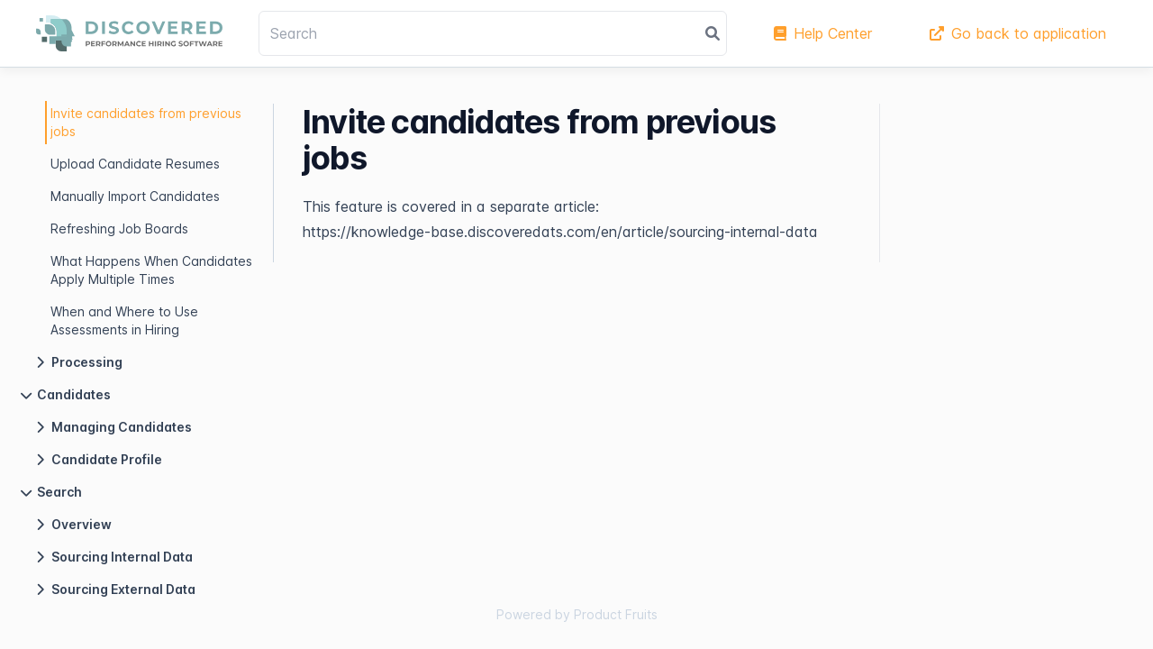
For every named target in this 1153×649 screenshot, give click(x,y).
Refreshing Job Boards (119, 228)
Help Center (823, 33)
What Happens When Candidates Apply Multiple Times (151, 270)
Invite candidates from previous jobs (145, 122)
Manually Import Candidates (135, 196)
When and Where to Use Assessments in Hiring (124, 320)
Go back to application (1018, 33)
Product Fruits (616, 614)
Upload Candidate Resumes (135, 163)
